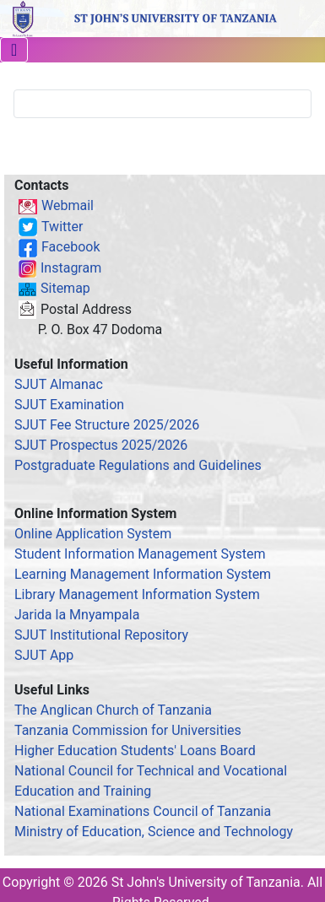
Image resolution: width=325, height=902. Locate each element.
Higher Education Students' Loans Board (135, 751)
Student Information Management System (140, 554)
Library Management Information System (137, 594)
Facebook (70, 247)
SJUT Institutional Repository (101, 635)
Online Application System (92, 534)
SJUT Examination (69, 405)
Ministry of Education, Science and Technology (153, 832)
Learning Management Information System (142, 574)
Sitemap (65, 288)
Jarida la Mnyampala (76, 615)
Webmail (67, 205)
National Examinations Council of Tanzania (142, 811)
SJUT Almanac (58, 384)
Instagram (71, 268)
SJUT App (43, 655)
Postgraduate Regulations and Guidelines (138, 465)
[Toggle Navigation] (14, 49)
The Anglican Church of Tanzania (113, 710)
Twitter (62, 227)
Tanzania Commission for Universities (127, 730)
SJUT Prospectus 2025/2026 (100, 445)
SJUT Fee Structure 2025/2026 (106, 425)
